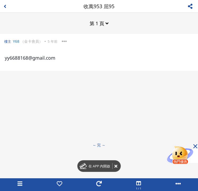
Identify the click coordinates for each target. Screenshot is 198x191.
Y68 (16, 41)
